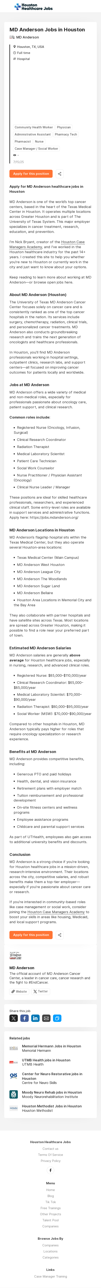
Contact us (50, 1149)
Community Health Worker (34, 127)
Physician (64, 127)
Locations (50, 1252)
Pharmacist (23, 141)
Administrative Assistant (33, 134)
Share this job (60, 174)
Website (21, 992)
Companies (50, 1226)
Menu (7, 6)
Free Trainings (50, 1208)
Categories (51, 1258)
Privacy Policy (51, 1161)
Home (50, 1190)
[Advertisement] (52, 91)
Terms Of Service (50, 1155)
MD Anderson (27, 37)
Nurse (39, 141)
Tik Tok (50, 1202)
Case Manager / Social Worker (36, 148)
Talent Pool (50, 1220)
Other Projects (50, 1214)
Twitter (43, 992)
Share (24, 1018)
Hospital (23, 59)
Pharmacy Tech (66, 134)
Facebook (50, 1170)
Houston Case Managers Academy (56, 912)
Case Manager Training (50, 1277)
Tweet (13, 1018)
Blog (50, 1196)
